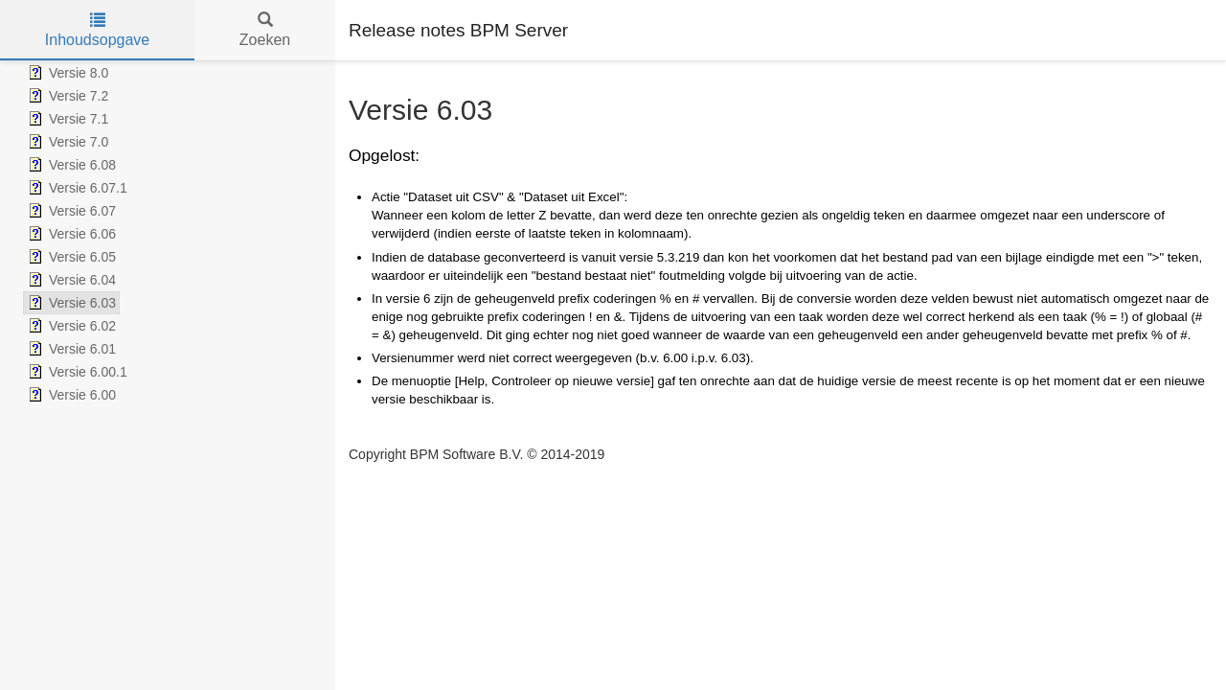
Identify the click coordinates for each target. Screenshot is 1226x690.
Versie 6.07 (70, 210)
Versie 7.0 (66, 141)
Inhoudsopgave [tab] (97, 30)
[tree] (167, 233)
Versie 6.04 (70, 279)
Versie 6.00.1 (75, 371)
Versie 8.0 (66, 72)
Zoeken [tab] (264, 30)
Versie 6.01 (70, 348)
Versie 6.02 (70, 325)
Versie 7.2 (66, 95)
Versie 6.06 (70, 233)
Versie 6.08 (70, 164)
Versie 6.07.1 (75, 187)
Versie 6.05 (70, 256)
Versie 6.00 (70, 394)
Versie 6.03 (70, 302)
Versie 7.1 (66, 118)
